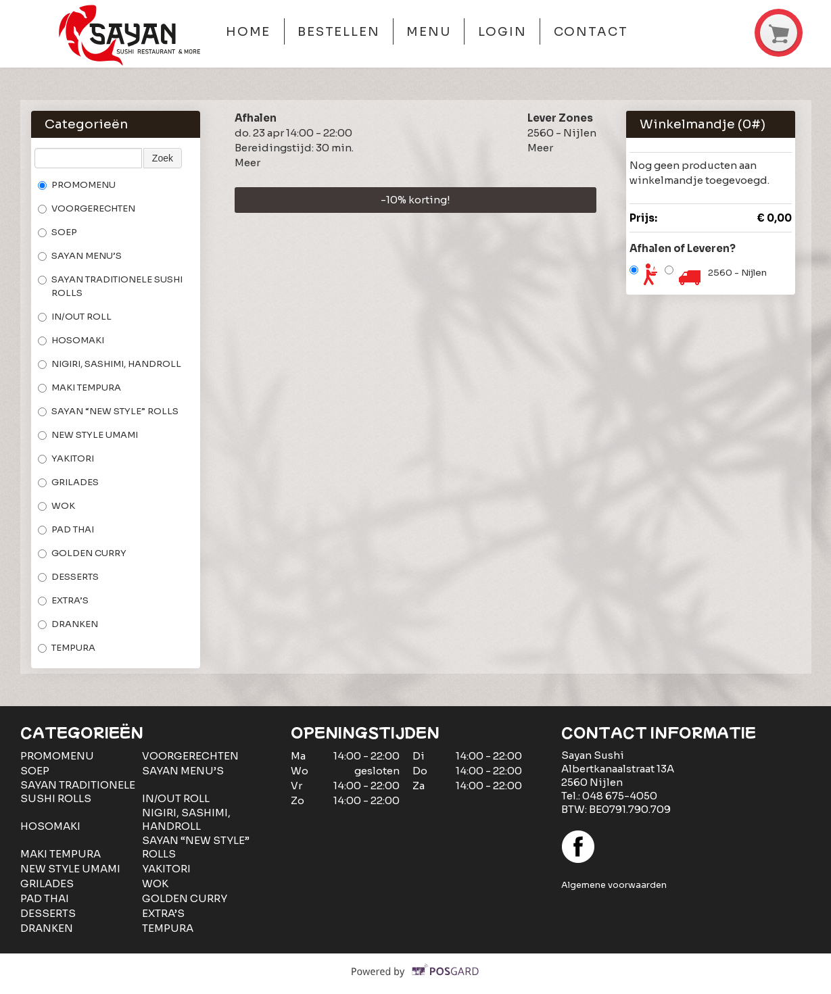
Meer (247, 162)
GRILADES (68, 482)
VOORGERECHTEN (86, 208)
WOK (56, 506)
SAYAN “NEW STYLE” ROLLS (108, 411)
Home (248, 31)
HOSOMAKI (71, 340)
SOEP (57, 232)
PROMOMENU (77, 185)
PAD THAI (66, 529)
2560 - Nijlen (737, 272)
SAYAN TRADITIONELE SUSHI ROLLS (110, 286)
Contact (591, 31)
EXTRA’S (63, 600)
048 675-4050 (619, 795)
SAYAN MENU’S (80, 256)
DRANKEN (68, 624)
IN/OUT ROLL (75, 316)
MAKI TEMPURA (79, 387)
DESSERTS (68, 576)
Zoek (162, 158)
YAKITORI (66, 458)
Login (502, 31)
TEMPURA (66, 647)
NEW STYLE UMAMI (88, 435)
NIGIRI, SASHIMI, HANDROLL (109, 364)
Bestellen (339, 31)
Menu (428, 31)
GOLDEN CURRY (82, 553)
